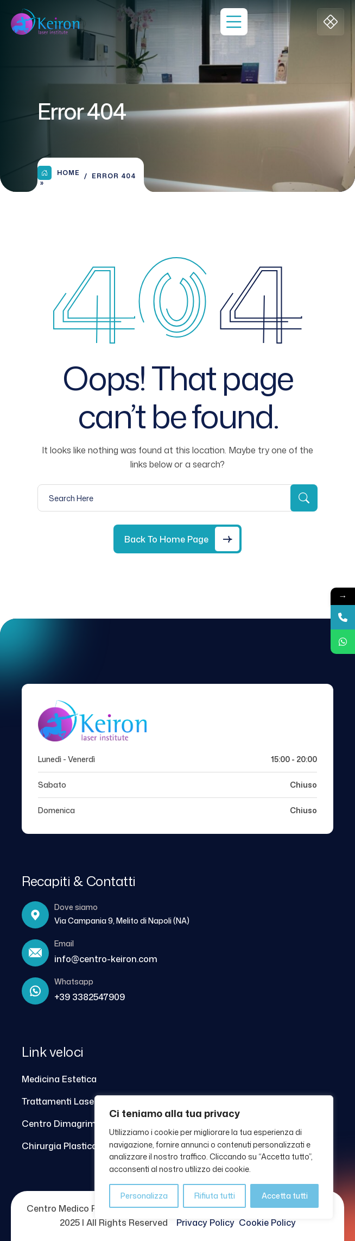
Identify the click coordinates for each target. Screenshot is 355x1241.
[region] (213, 1157)
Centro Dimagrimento (69, 1124)
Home (58, 173)
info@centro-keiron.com (105, 959)
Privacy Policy (207, 1222)
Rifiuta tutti (214, 1195)
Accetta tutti (285, 1195)
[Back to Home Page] (177, 539)
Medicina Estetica (59, 1079)
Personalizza (144, 1195)
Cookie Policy (267, 1222)
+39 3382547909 (89, 997)
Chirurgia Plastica (59, 1146)
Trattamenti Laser (59, 1101)
